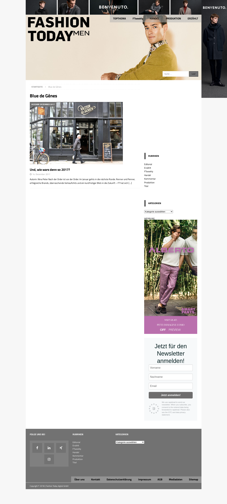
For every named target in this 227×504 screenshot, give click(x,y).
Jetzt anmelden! (171, 395)
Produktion (149, 182)
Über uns (79, 479)
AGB (160, 479)
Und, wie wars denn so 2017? (50, 169)
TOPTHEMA (119, 18)
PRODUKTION (173, 18)
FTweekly (138, 18)
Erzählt (147, 167)
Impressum (144, 479)
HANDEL (154, 18)
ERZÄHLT (193, 18)
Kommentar (150, 178)
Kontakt (95, 479)
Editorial (148, 164)
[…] (130, 183)
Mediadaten (175, 479)
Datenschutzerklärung (119, 479)
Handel (147, 175)
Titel (146, 186)
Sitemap (193, 479)
